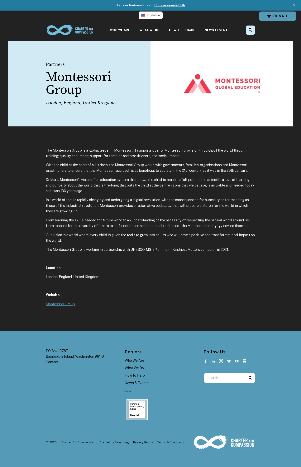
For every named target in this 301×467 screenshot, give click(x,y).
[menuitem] (120, 30)
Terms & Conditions (170, 442)
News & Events (137, 383)
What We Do (150, 30)
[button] (294, 5)
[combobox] (225, 378)
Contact (52, 362)
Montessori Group (60, 304)
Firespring (122, 442)
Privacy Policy (143, 442)
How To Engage (182, 30)
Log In (129, 391)
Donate (278, 16)
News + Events (217, 30)
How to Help (135, 375)
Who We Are (120, 30)
